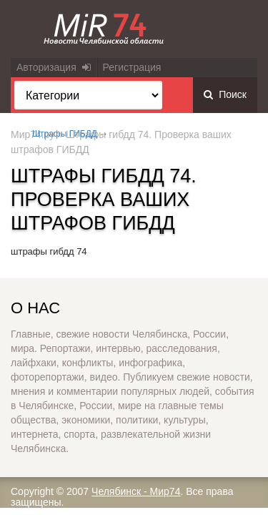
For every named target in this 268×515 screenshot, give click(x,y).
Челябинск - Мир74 (135, 491)
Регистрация (132, 67)
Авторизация (53, 67)
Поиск (225, 94)
